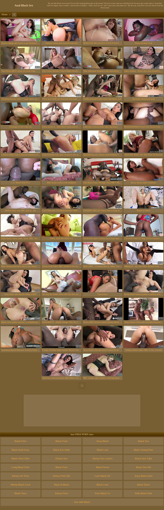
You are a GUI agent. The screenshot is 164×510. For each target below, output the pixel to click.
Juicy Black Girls (144, 476)
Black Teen (20, 493)
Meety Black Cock (20, 484)
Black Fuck (61, 441)
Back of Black (61, 484)
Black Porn (21, 441)
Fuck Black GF (102, 476)
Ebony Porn (61, 493)
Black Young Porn (143, 450)
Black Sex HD (143, 467)
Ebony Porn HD (61, 476)
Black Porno (102, 467)
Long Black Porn (21, 467)
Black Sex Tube (143, 458)
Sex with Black (82, 502)
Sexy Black (102, 441)
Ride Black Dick (143, 493)
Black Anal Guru (20, 450)
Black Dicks (143, 484)
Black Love (102, 484)
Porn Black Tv (102, 493)
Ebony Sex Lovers (102, 458)
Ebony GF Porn (20, 476)
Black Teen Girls (20, 458)
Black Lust (102, 450)
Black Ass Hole (61, 450)
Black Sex (143, 441)
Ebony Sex (62, 458)
